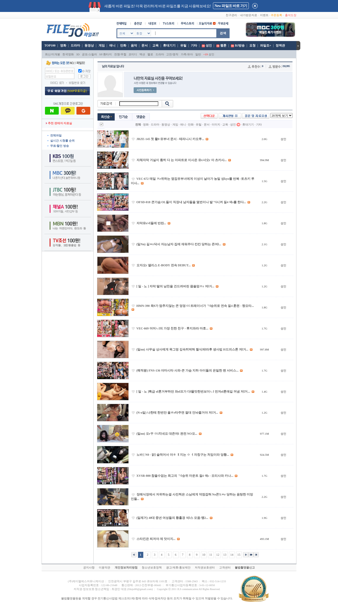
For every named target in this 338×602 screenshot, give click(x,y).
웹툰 (223, 45)
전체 (138, 124)
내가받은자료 (248, 15)
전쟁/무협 (120, 54)
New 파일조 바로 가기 (230, 6)
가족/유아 (187, 54)
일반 (198, 54)
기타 (194, 45)
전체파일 (56, 135)
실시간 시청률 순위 (62, 140)
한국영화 (68, 54)
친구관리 (231, 15)
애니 (112, 45)
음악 (134, 45)
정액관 (280, 45)
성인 (209, 45)
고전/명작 (172, 54)
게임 (102, 45)
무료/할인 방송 (59, 145)
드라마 (75, 45)
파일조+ (265, 45)
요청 (252, 45)
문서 (144, 45)
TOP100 (49, 45)
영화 (63, 45)
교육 (155, 45)
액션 (142, 54)
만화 (123, 45)
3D (78, 54)
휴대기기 (169, 45)
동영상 (89, 45)
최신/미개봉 (52, 54)
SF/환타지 (105, 54)
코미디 (132, 54)
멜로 (150, 54)
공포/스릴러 (89, 54)
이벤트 (264, 15)
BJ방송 (240, 45)
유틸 (183, 45)
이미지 (216, 124)
